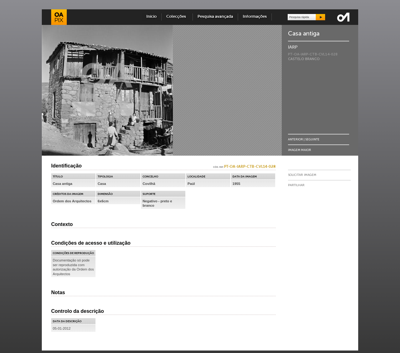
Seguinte (312, 139)
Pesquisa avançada (215, 17)
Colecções (177, 17)
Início (151, 17)
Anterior (295, 139)
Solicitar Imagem (302, 175)
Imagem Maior (299, 150)
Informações (255, 17)
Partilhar (296, 185)
